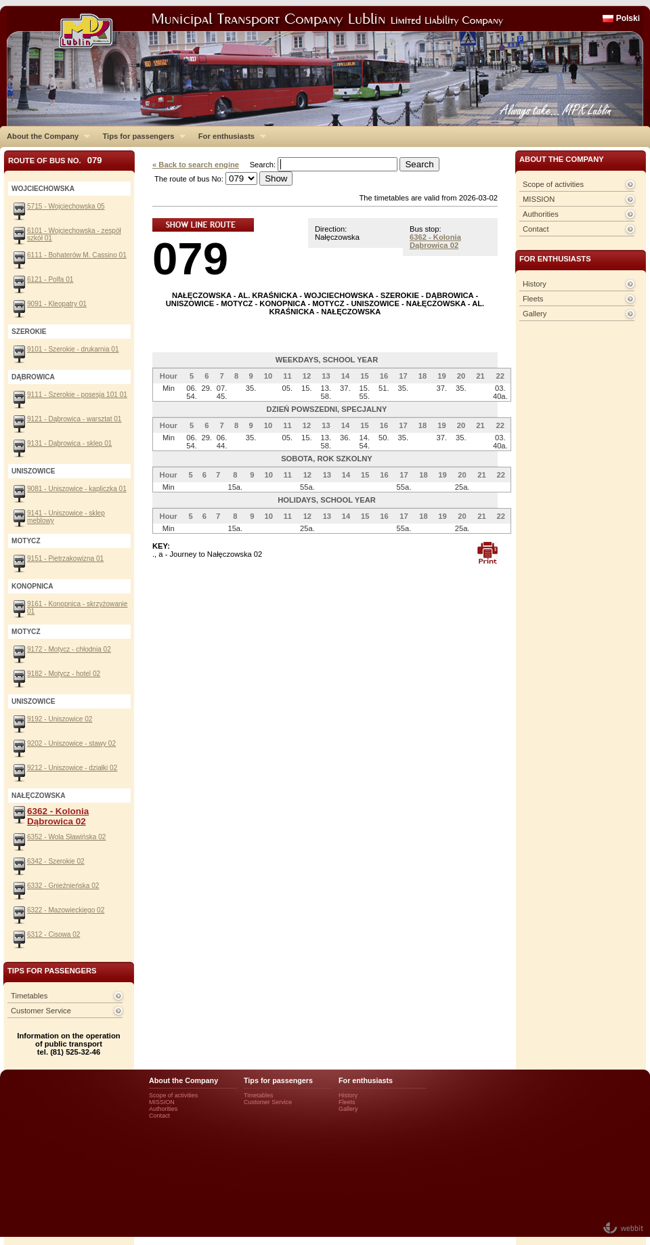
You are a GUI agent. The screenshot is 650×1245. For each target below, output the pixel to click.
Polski (628, 18)
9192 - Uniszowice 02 (59, 719)
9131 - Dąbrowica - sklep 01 (69, 443)
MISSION (539, 199)
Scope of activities (553, 184)
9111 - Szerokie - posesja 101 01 (77, 394)
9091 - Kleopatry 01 (57, 304)
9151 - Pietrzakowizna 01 (65, 558)
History (534, 284)
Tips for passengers (140, 136)
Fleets (533, 299)
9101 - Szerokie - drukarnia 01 (73, 349)
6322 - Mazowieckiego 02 (65, 910)
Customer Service (41, 1011)
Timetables (29, 996)
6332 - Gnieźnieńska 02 (63, 885)
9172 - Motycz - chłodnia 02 (69, 649)
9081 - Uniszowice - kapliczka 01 (77, 488)
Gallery (534, 314)
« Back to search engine (195, 165)
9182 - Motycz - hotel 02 (63, 673)
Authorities (541, 214)
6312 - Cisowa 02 (53, 934)
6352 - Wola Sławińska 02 (66, 837)
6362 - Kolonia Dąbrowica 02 (435, 241)
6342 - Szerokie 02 (56, 861)
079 (190, 258)
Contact (536, 229)
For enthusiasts (229, 136)
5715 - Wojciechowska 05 (66, 206)
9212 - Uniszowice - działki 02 (72, 768)
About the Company (45, 136)
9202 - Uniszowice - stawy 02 (71, 743)
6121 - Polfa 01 (50, 279)
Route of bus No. (55, 160)
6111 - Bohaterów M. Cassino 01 (77, 255)
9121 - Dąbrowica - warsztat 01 (74, 419)
